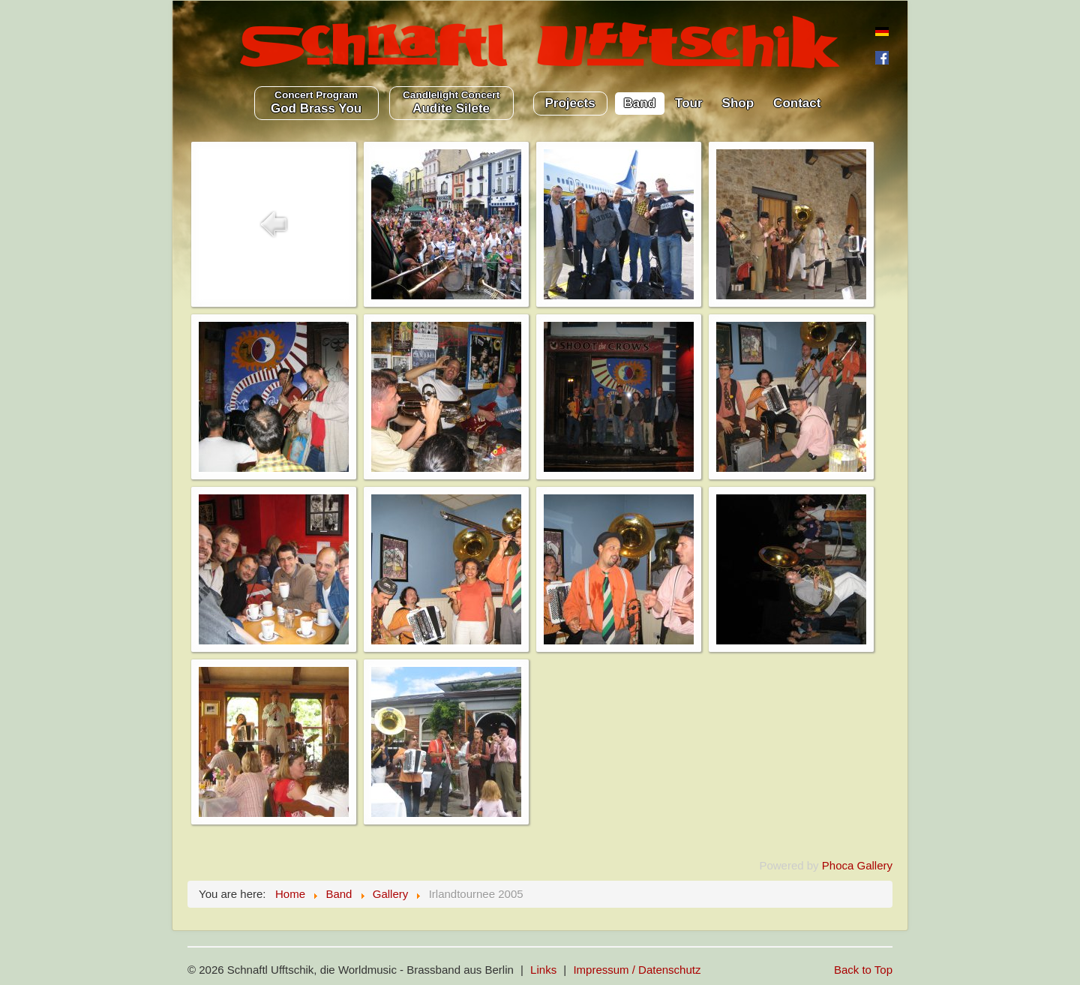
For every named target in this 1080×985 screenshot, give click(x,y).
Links (543, 969)
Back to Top (863, 969)
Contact (796, 103)
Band (640, 103)
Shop (738, 103)
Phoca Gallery (857, 865)
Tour (689, 103)
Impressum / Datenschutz (636, 969)
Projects (570, 103)
